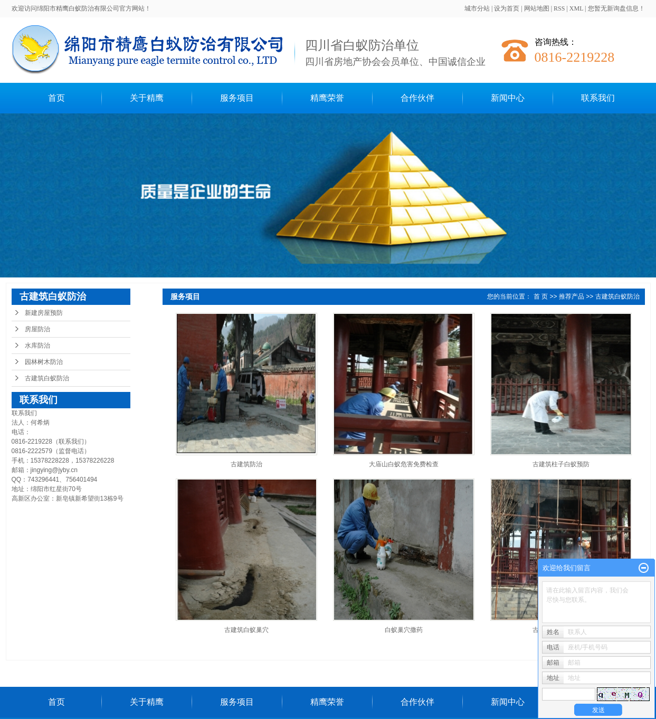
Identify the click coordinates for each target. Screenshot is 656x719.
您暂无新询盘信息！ (616, 8)
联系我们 (598, 97)
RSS (559, 8)
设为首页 (506, 8)
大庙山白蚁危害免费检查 (404, 464)
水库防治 (37, 345)
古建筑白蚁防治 (47, 378)
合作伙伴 (417, 97)
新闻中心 (508, 97)
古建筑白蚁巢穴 (246, 630)
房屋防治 (37, 329)
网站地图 (536, 8)
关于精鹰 (147, 97)
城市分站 (477, 8)
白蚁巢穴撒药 (404, 630)
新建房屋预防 (44, 313)
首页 (56, 97)
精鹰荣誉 (327, 97)
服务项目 (237, 97)
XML (576, 8)
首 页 (541, 296)
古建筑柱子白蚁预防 (561, 464)
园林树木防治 (44, 362)
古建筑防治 (246, 464)
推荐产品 (571, 296)
